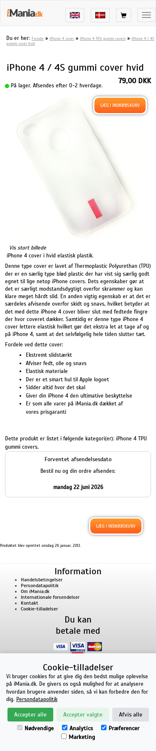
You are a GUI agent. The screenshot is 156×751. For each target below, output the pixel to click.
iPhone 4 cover (62, 38)
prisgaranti (53, 412)
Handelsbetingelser (41, 580)
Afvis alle (130, 714)
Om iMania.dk (35, 591)
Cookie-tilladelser (39, 609)
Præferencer (120, 728)
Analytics (77, 728)
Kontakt (29, 603)
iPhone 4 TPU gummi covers (103, 38)
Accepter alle (30, 714)
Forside (38, 38)
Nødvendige (35, 728)
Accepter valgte (82, 714)
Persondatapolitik (40, 585)
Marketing (78, 737)
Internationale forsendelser (50, 597)
